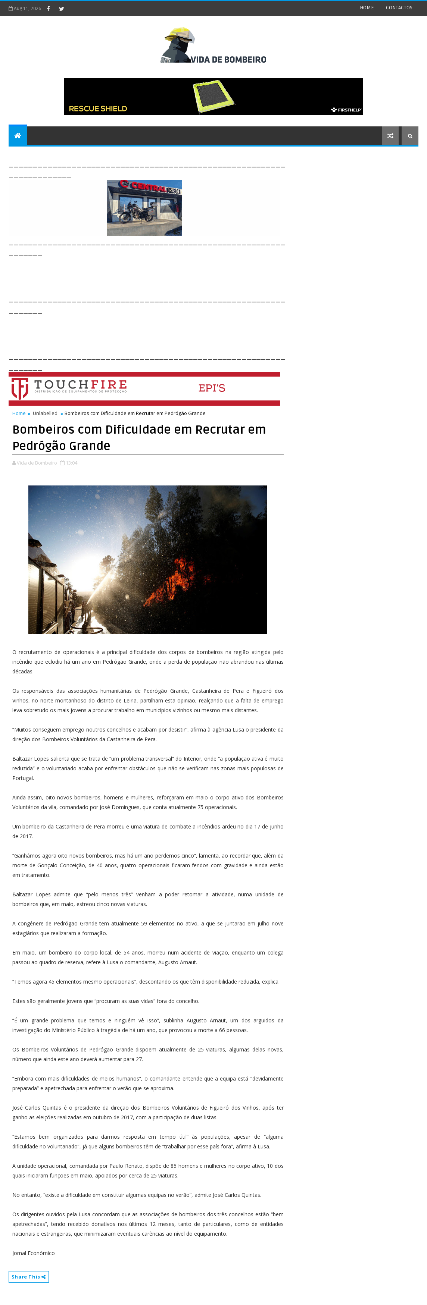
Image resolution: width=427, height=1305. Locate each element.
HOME (367, 7)
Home (19, 413)
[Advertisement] (144, 275)
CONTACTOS (399, 7)
